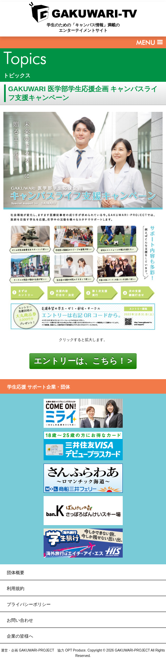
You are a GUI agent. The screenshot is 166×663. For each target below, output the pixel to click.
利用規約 (15, 588)
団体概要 (15, 572)
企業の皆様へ (20, 636)
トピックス (16, 75)
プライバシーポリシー (29, 604)
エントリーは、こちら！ (80, 361)
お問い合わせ (20, 620)
